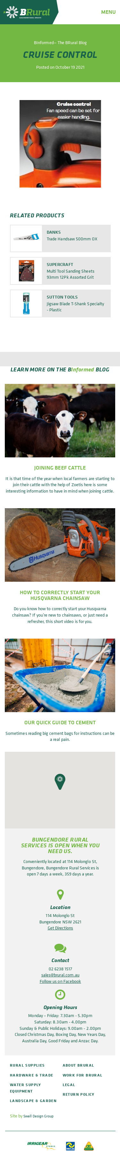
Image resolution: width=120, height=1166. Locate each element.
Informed (82, 369)
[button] (60, 781)
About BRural (78, 1065)
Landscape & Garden (33, 1100)
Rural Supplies (27, 1065)
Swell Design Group (38, 1116)
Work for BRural (83, 1075)
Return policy (79, 1094)
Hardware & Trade (31, 1075)
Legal (69, 1084)
